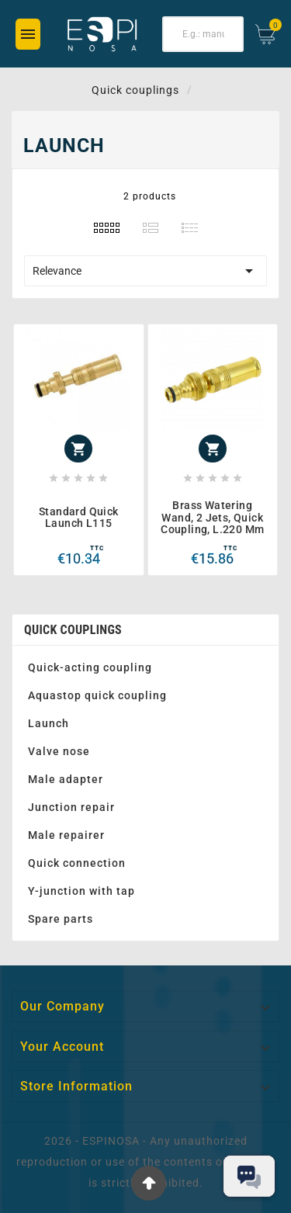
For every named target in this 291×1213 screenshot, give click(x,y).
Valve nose (59, 751)
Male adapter (65, 779)
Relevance (145, 271)
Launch (48, 723)
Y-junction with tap (81, 891)
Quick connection (77, 863)
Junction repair (71, 807)
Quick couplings (73, 629)
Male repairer (66, 835)
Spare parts (60, 919)
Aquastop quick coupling (97, 695)
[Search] (203, 34)
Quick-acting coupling (90, 667)
